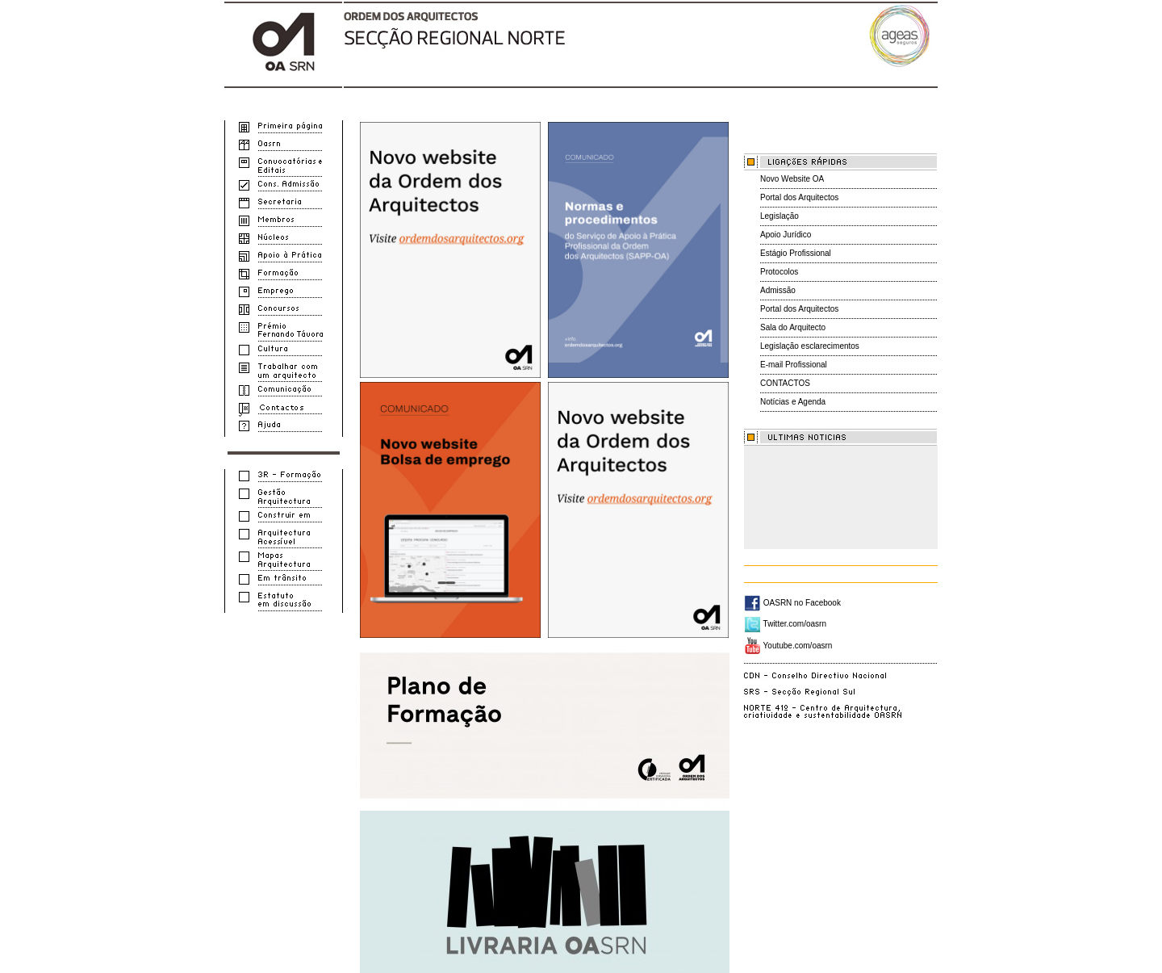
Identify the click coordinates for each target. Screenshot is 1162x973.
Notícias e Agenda (793, 401)
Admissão (778, 290)
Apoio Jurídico (785, 234)
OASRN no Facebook (792, 602)
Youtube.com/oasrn (788, 645)
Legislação (779, 216)
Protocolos (779, 271)
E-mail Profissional (793, 364)
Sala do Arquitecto (793, 327)
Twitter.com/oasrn (785, 623)
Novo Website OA (792, 178)
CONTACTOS (785, 383)
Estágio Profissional (795, 253)
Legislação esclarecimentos (809, 346)
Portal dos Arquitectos (799, 197)
